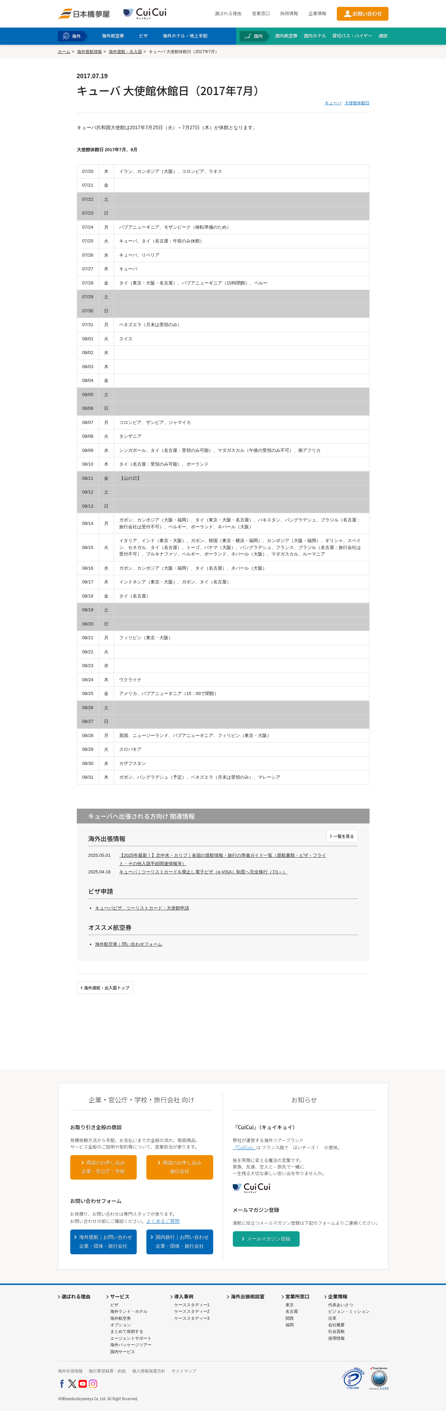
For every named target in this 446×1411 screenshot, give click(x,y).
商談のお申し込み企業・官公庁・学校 (103, 1167)
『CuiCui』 (244, 1147)
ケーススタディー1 (192, 1305)
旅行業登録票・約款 (107, 1371)
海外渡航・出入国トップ (106, 987)
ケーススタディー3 (192, 1318)
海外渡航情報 (89, 51)
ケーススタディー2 (192, 1311)
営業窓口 (261, 13)
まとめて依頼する (126, 1331)
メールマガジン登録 (268, 1239)
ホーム (64, 51)
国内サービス (122, 1351)
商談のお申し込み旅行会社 (182, 1167)
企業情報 (317, 13)
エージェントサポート (131, 1338)
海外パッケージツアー (131, 1344)
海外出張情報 (70, 1371)
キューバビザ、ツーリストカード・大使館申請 (142, 908)
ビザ (114, 1305)
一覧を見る (343, 836)
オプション (120, 1324)
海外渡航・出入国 (125, 51)
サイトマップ (184, 1371)
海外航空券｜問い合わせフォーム (128, 944)
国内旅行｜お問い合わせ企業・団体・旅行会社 (182, 1241)
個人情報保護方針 (148, 1371)
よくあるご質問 (162, 1220)
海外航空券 (120, 1318)
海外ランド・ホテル (128, 1311)
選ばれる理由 (228, 13)
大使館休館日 (357, 103)
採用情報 (289, 13)
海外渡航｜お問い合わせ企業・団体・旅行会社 (105, 1241)
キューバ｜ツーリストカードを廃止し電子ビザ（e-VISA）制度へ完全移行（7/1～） (203, 871)
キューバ (333, 103)
